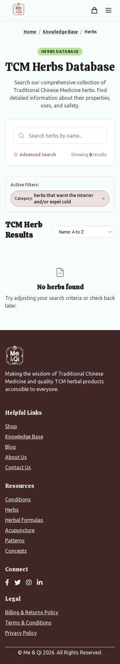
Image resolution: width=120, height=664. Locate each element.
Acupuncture (20, 530)
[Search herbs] (60, 136)
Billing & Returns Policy (31, 612)
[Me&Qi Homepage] (19, 9)
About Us (16, 457)
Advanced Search (34, 154)
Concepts (16, 551)
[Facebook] (7, 583)
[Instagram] (29, 583)
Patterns (15, 540)
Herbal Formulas (24, 520)
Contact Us (18, 467)
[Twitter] (17, 583)
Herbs (12, 510)
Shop (11, 426)
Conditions (18, 499)
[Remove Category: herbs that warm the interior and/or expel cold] (103, 198)
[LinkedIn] (40, 583)
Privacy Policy (21, 633)
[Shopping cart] (94, 10)
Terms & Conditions (28, 623)
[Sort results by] (84, 232)
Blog (10, 447)
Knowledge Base (24, 436)
